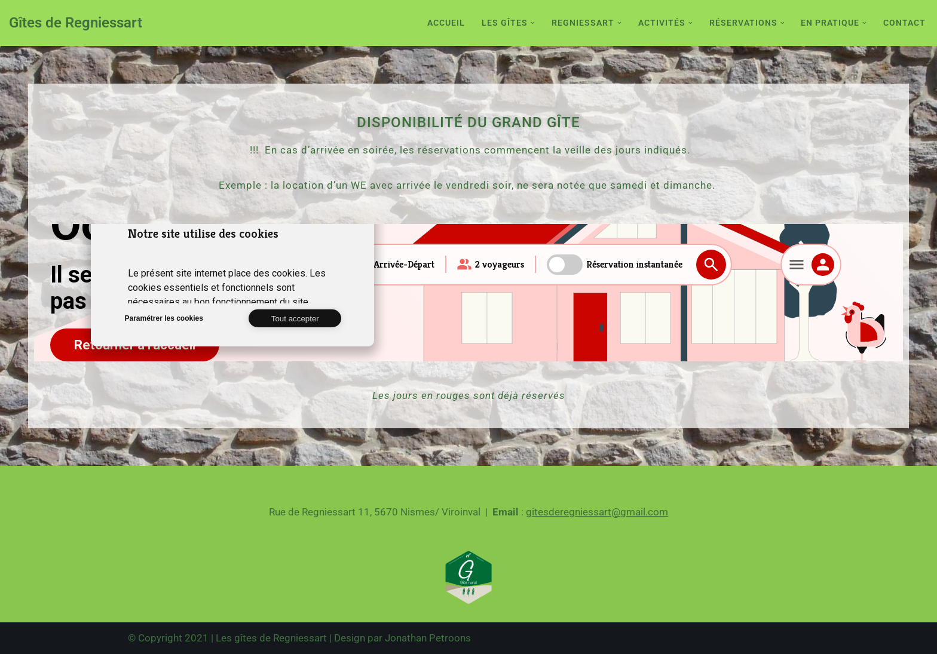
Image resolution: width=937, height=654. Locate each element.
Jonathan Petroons (428, 638)
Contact (904, 22)
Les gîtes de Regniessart (271, 638)
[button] (533, 23)
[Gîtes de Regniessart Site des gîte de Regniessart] (75, 23)
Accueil (446, 22)
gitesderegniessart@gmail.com (597, 512)
